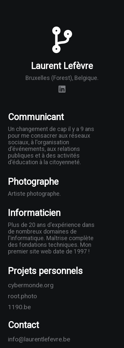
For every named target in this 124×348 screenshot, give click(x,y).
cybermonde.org (25, 285)
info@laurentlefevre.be (25, 339)
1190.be (19, 307)
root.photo (22, 296)
